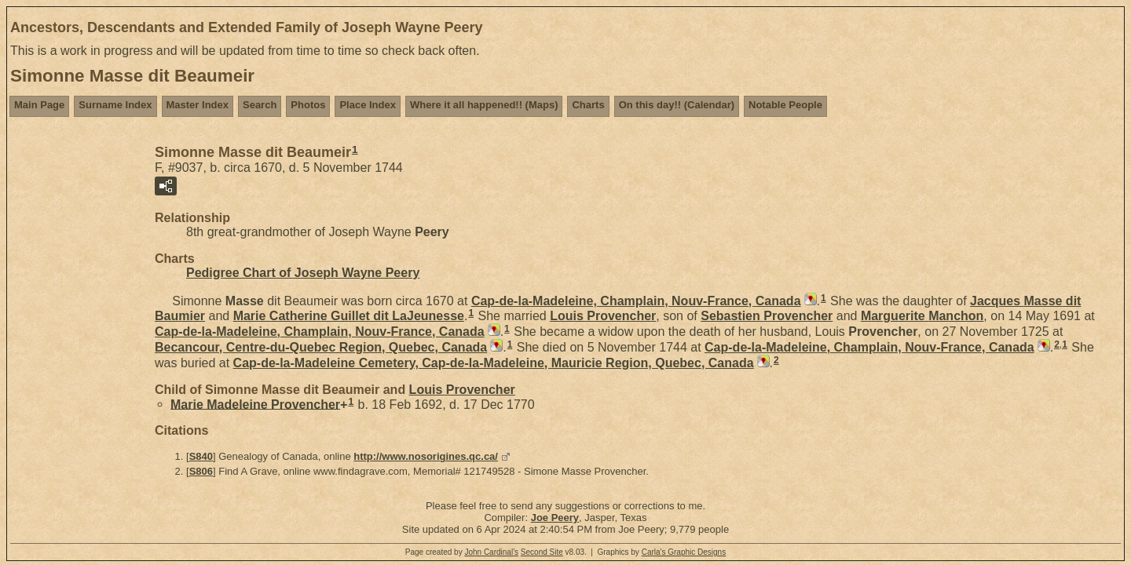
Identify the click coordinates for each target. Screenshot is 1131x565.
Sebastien (767, 316)
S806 (201, 471)
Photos (308, 105)
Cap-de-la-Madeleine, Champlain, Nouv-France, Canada (636, 301)
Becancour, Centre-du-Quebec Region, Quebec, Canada (321, 347)
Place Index (367, 105)
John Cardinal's (491, 552)
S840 (201, 456)
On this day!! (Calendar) (676, 105)
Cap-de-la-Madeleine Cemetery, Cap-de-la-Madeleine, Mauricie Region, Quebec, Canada (493, 363)
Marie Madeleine (255, 403)
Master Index (198, 105)
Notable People (785, 105)
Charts (588, 105)
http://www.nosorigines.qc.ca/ (425, 456)
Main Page (39, 105)
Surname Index (115, 105)
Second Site (542, 552)
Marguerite (922, 316)
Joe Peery (555, 517)
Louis (603, 316)
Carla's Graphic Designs (684, 552)
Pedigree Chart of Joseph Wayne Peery (302, 272)
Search (259, 105)
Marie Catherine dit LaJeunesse (348, 316)
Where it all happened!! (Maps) (484, 105)
